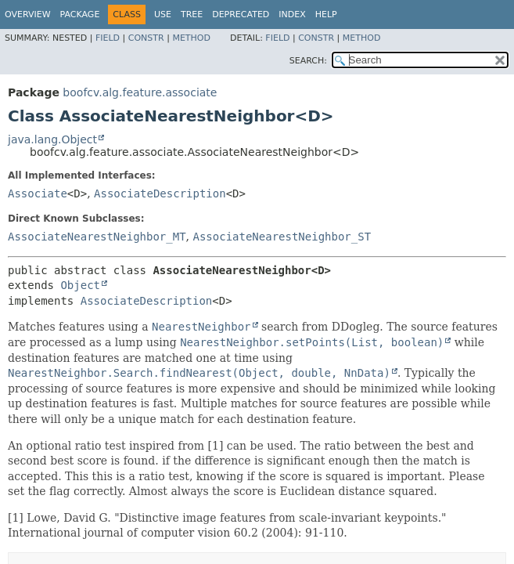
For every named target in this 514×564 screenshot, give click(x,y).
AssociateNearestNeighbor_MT (97, 236)
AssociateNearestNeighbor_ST (281, 236)
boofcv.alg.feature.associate (140, 92)
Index (292, 14)
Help (326, 14)
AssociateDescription (160, 193)
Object (80, 285)
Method (191, 38)
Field (107, 38)
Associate (37, 193)
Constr (146, 38)
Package (80, 14)
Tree (192, 14)
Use (162, 14)
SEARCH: (308, 61)
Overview (28, 14)
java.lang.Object (52, 139)
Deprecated (240, 14)
